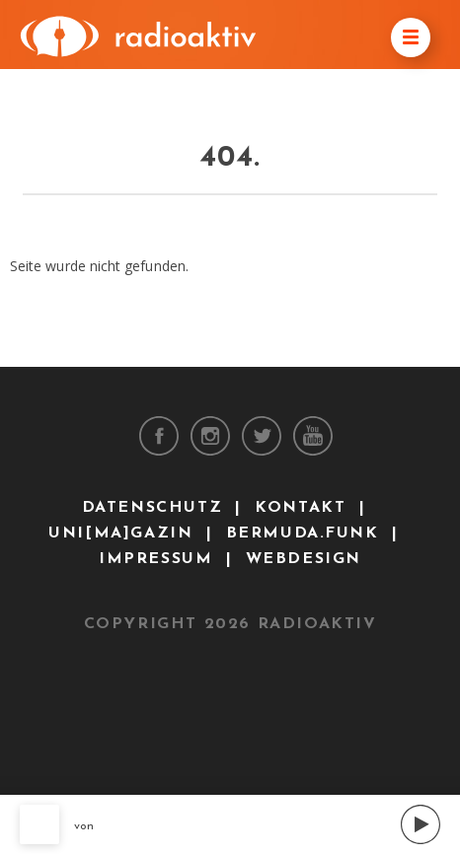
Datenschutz (152, 508)
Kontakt (300, 508)
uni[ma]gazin (120, 533)
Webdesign (303, 559)
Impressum (155, 559)
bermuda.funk (302, 533)
